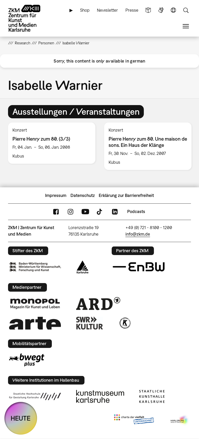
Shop (85, 10)
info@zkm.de (137, 234)
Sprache (173, 10)
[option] (52, 142)
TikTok (100, 211)
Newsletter (107, 10)
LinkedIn (115, 211)
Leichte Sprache (148, 10)
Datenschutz (82, 195)
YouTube (85, 211)
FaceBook (56, 211)
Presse (131, 10)
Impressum (55, 195)
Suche (186, 10)
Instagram (70, 211)
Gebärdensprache (161, 10)
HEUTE (21, 418)
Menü (186, 26)
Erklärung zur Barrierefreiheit (126, 195)
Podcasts (136, 211)
